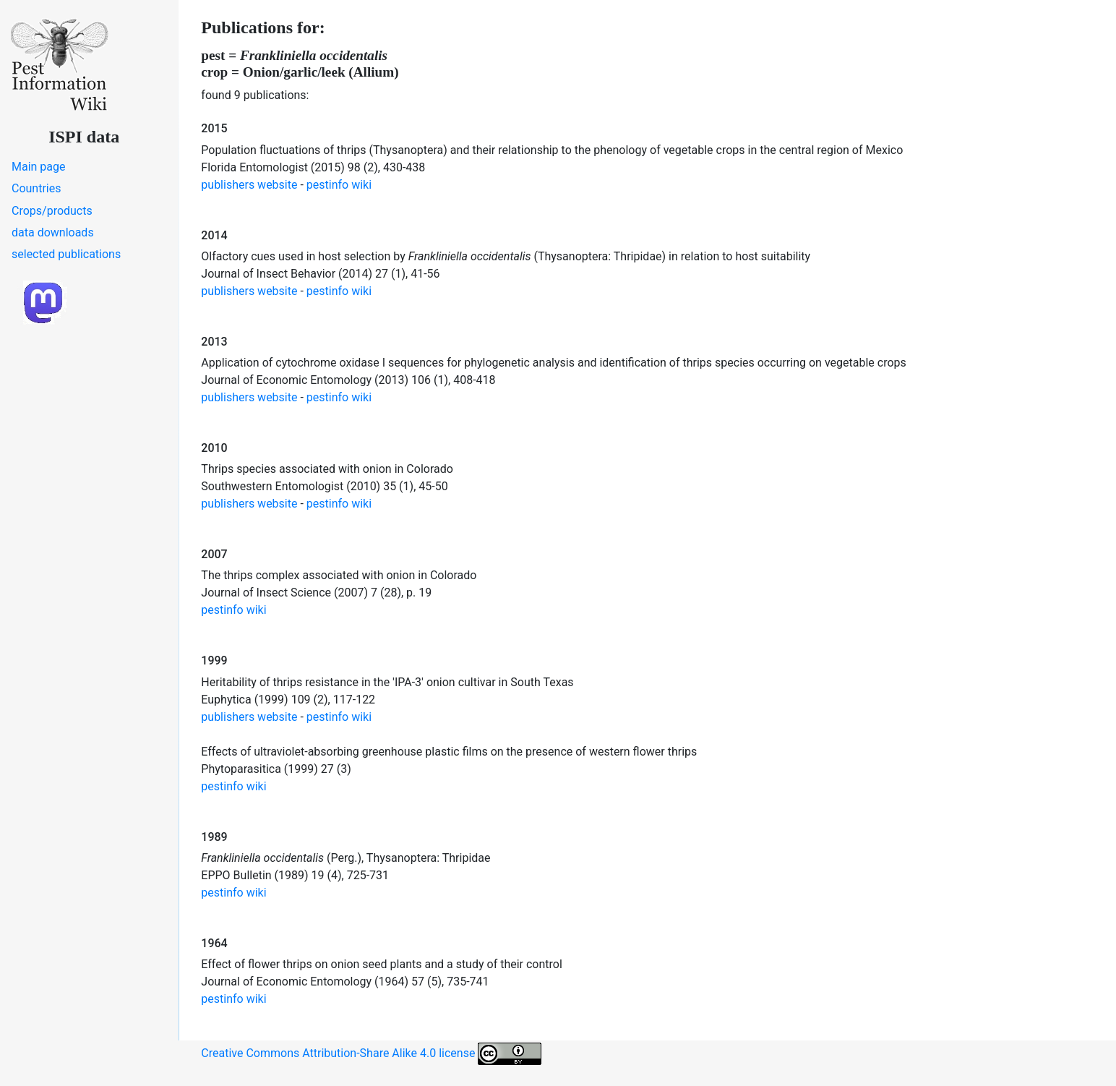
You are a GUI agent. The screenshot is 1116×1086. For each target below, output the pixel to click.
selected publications (66, 254)
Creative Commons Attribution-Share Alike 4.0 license (371, 1054)
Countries (36, 188)
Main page (39, 167)
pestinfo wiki (339, 185)
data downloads (53, 232)
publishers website (249, 185)
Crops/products (52, 211)
